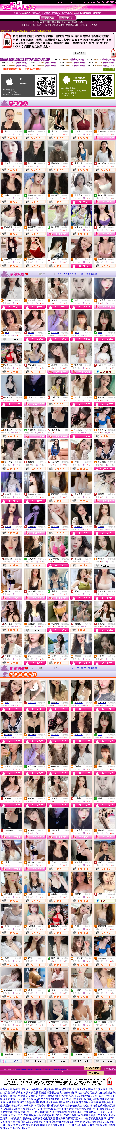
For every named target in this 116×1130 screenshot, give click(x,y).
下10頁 (87, 274)
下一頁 (80, 274)
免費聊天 (111, 365)
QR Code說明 (109, 69)
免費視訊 (18, 131)
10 (75, 274)
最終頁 (94, 274)
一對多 (43, 397)
